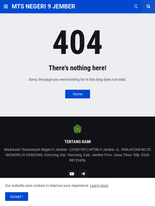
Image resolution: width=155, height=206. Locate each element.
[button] (6, 6)
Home (77, 94)
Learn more (99, 186)
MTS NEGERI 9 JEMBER (43, 6)
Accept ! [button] (16, 196)
